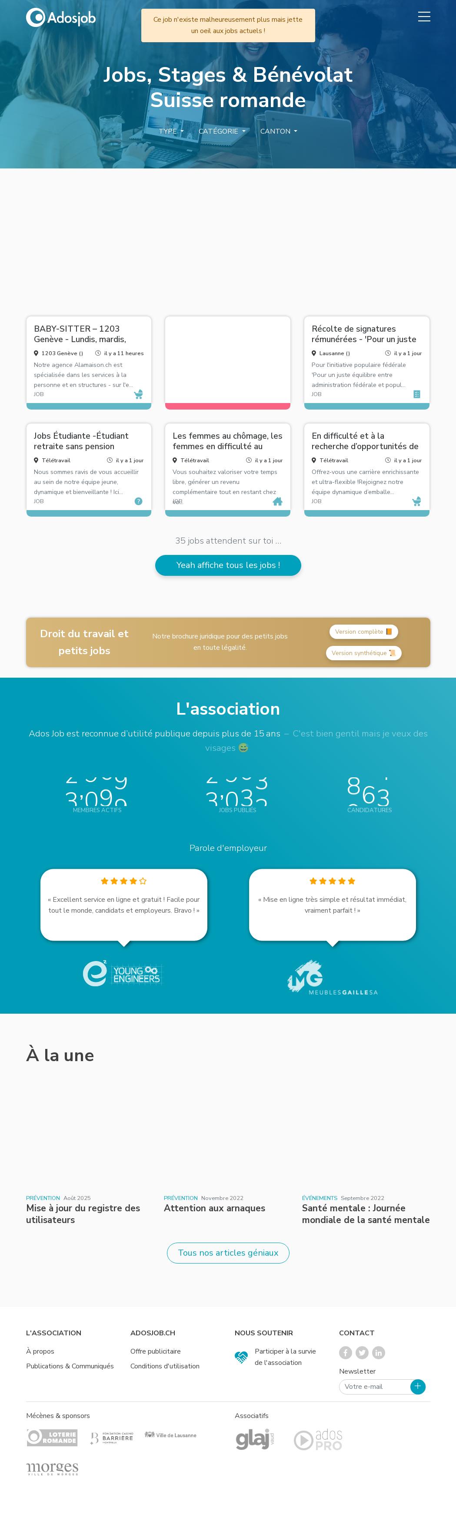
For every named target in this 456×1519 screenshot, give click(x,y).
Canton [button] (276, 131)
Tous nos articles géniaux (228, 1253)
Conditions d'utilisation (165, 1366)
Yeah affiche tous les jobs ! (228, 565)
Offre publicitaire (155, 1351)
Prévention (43, 1198)
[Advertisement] (228, 239)
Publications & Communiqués (70, 1366)
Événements (319, 1198)
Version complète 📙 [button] (364, 632)
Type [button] (169, 131)
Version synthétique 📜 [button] (364, 653)
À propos (40, 1351)
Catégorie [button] (219, 131)
